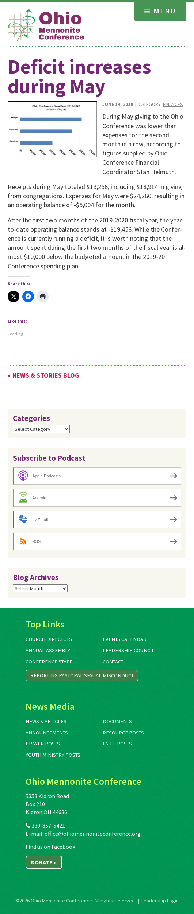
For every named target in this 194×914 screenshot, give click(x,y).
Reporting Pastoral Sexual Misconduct (82, 675)
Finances (173, 104)
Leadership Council (129, 650)
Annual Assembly (48, 650)
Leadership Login (160, 900)
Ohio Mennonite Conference (61, 900)
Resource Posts (123, 732)
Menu (160, 10)
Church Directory (49, 639)
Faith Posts (117, 743)
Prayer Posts (43, 743)
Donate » (44, 862)
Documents (117, 721)
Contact (113, 661)
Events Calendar (125, 639)
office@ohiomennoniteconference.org (93, 833)
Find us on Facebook (50, 846)
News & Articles (46, 721)
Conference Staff (49, 661)
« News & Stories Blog (43, 375)
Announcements (47, 732)
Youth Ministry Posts (53, 755)
